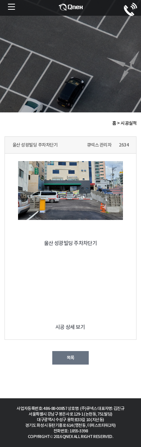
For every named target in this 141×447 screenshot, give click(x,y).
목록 (70, 357)
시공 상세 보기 (70, 327)
